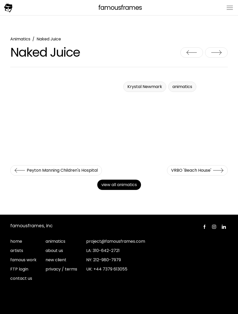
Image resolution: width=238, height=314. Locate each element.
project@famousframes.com (115, 241)
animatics (55, 241)
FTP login (19, 269)
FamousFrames (120, 7)
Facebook (204, 227)
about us (54, 251)
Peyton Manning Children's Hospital (191, 52)
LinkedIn (224, 227)
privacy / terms (61, 269)
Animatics (20, 39)
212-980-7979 (107, 260)
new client (56, 260)
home (16, 241)
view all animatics (119, 185)
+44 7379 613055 (110, 269)
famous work (23, 260)
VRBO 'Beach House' (216, 52)
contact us (21, 278)
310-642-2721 (106, 251)
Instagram (214, 227)
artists (16, 251)
